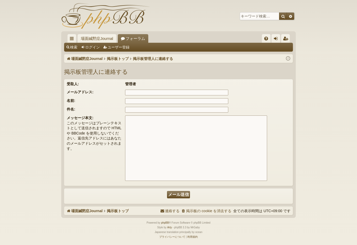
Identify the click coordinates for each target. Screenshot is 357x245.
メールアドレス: (80, 92)
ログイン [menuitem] (277, 39)
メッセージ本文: (80, 118)
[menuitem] (266, 38)
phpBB (165, 222)
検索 (73, 47)
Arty (169, 227)
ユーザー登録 (119, 47)
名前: (71, 101)
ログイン (92, 47)
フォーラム (135, 38)
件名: (71, 109)
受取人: (73, 84)
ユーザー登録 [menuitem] (287, 39)
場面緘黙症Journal (97, 38)
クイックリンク (73, 39)
